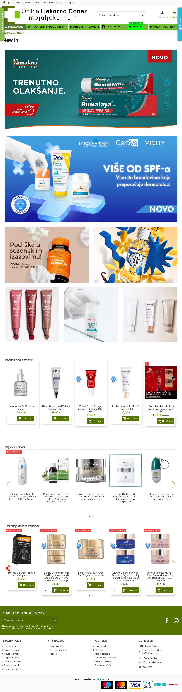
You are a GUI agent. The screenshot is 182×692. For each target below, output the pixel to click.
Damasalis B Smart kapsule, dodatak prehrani (21, 574)
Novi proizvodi (11, 654)
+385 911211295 (149, 657)
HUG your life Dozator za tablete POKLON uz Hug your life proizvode (160, 496)
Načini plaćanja (102, 654)
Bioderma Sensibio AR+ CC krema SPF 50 (125, 407)
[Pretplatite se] (55, 620)
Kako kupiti (100, 646)
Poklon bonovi (11, 665)
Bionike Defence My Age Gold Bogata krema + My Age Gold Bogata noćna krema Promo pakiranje (56, 576)
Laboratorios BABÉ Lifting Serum (21, 407)
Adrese (53, 654)
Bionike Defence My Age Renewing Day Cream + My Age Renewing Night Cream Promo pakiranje (125, 576)
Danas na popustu (13, 669)
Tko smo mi (10, 646)
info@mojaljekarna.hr (152, 662)
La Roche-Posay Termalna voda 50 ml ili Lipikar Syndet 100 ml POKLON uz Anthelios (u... (22, 498)
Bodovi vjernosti (12, 661)
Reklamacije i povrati (105, 657)
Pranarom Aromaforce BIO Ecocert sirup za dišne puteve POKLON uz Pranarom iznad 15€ (56, 498)
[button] (89, 516)
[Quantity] (12, 419)
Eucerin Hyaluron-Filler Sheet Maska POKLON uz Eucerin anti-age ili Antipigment (125, 498)
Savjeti (36, 3)
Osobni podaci (57, 646)
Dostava (99, 650)
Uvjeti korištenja (103, 661)
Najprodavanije (11, 657)
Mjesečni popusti (23, 3)
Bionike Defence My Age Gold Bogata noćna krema (91, 574)
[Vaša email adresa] (27, 620)
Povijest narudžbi (58, 650)
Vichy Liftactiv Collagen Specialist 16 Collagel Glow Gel (91, 409)
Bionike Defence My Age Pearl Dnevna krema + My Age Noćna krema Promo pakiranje (160, 576)
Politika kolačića (103, 665)
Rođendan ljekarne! (51, 3)
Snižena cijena (11, 650)
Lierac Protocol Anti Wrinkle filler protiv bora (56, 407)
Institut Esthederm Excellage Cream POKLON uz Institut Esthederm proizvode (91, 496)
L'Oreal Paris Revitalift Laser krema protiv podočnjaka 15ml (161, 409)
